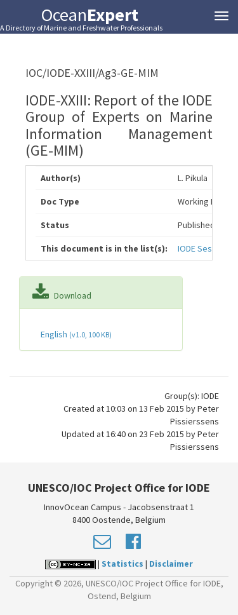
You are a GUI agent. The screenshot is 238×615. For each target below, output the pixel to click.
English (75, 334)
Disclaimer (171, 563)
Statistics (122, 563)
